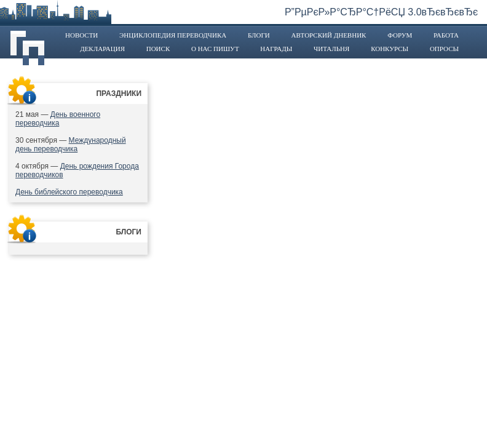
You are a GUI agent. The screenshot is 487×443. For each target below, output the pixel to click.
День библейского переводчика (69, 192)
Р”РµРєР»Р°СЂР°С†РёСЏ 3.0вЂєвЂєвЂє (381, 12)
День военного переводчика (57, 118)
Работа (446, 35)
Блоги (259, 35)
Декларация (102, 48)
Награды (276, 48)
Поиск (158, 48)
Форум (399, 35)
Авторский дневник (328, 35)
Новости (81, 35)
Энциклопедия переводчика (172, 35)
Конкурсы (389, 48)
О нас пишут (215, 48)
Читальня (331, 48)
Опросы (444, 48)
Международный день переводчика (70, 144)
